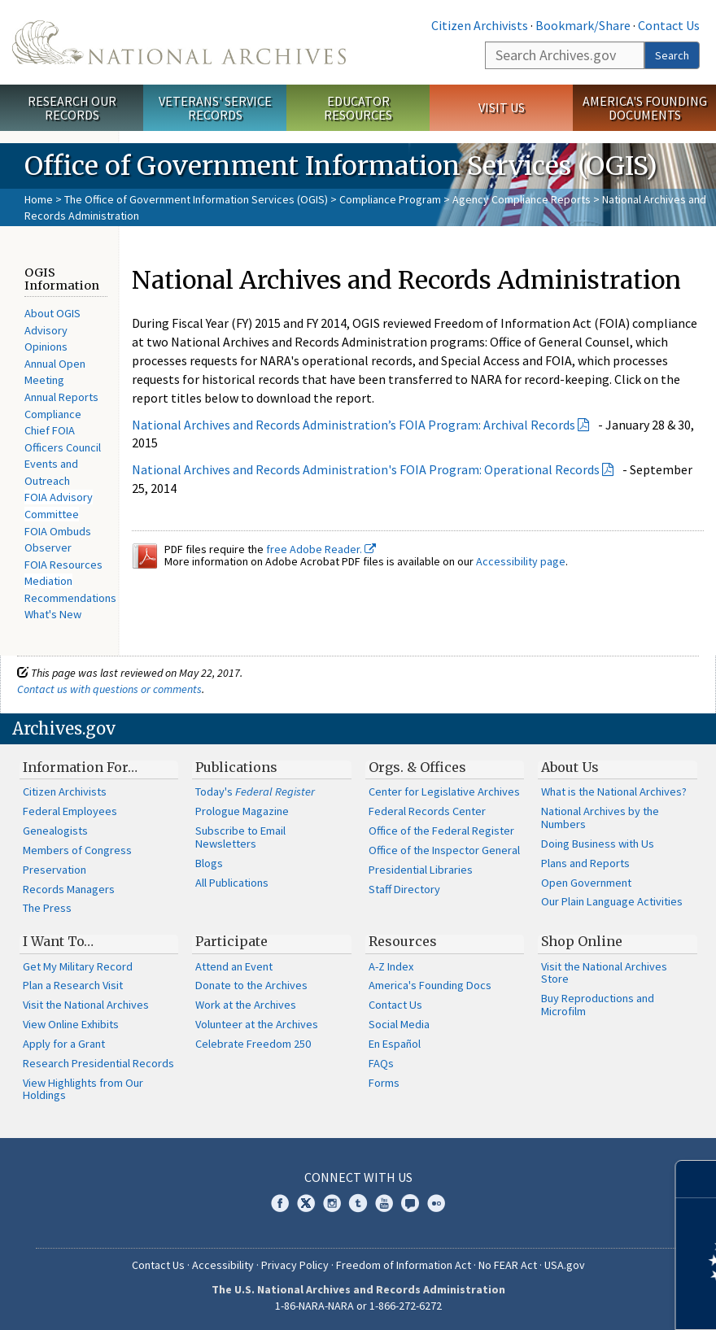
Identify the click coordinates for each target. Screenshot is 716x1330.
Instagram (332, 1203)
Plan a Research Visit (73, 985)
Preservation (54, 869)
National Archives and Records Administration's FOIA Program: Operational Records (366, 469)
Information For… (80, 767)
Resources (403, 941)
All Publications (231, 882)
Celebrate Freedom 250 (253, 1043)
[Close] (697, 1179)
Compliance (52, 414)
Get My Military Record (78, 966)
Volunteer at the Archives (256, 1024)
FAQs (381, 1063)
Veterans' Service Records (215, 108)
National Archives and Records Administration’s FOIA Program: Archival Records (353, 424)
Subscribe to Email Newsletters (240, 837)
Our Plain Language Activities (612, 901)
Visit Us (501, 107)
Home (38, 199)
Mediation (48, 580)
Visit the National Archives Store (604, 973)
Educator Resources (358, 108)
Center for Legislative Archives (444, 791)
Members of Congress (77, 850)
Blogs (209, 863)
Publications (236, 767)
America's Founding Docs (430, 985)
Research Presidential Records (98, 1063)
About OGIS (52, 313)
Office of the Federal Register (441, 830)
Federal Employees (70, 811)
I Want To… (58, 941)
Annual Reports (61, 397)
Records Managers (69, 889)
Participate (231, 941)
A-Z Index (391, 966)
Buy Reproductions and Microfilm (597, 1004)
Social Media (399, 1024)
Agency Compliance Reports (521, 199)
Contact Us (669, 25)
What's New (52, 614)
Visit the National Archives (86, 1004)
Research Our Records (72, 108)
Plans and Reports (585, 863)
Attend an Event (234, 966)
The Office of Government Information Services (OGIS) (196, 199)
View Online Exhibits (71, 1024)
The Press (47, 907)
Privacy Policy (295, 1265)
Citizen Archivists (479, 25)
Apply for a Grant (64, 1043)
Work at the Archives (245, 1004)
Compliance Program (390, 199)
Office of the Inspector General (444, 850)
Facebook (280, 1203)
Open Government (586, 882)
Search (672, 55)
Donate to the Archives (251, 985)
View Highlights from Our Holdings (83, 1089)
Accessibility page (520, 561)
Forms (384, 1082)
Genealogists (55, 830)
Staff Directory (404, 889)
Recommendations (70, 598)
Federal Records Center (427, 811)
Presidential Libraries (421, 869)
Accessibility (223, 1265)
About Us (570, 767)
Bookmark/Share (583, 25)
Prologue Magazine (242, 811)
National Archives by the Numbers (600, 817)
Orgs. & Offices (417, 767)
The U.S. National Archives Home (179, 42)
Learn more (571, 1300)
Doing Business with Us (597, 843)
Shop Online (581, 941)
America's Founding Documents (645, 108)
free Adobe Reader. (321, 549)
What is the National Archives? (614, 791)
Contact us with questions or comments (109, 689)
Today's (255, 791)
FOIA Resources (63, 564)
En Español (395, 1043)
